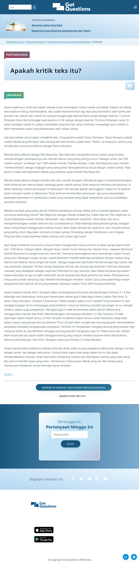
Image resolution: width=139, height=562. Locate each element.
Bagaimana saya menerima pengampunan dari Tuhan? (61, 30)
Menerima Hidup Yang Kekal (47, 25)
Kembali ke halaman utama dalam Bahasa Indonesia (73, 387)
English (8, 374)
